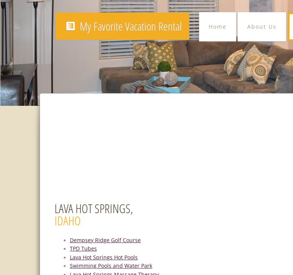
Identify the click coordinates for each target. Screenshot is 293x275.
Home (218, 26)
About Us (262, 26)
